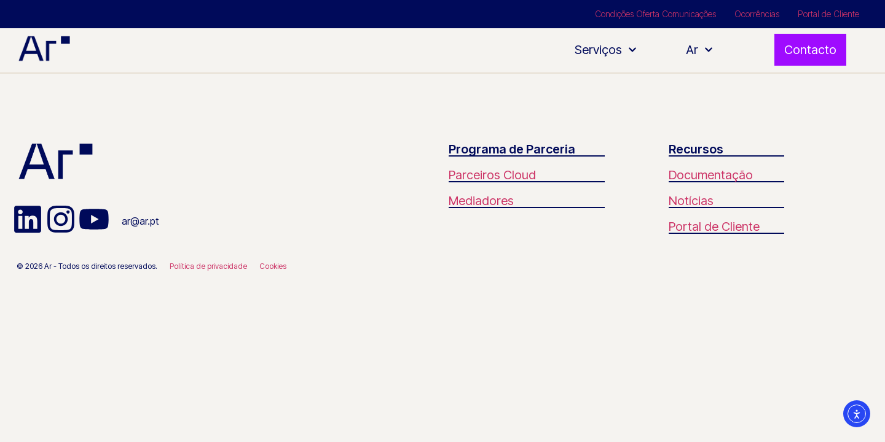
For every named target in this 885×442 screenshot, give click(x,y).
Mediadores (481, 200)
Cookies (272, 266)
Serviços (606, 49)
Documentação (711, 175)
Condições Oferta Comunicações (655, 14)
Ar (699, 49)
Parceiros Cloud (492, 175)
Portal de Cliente (828, 14)
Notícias (691, 200)
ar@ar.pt (140, 221)
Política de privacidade (208, 266)
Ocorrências (756, 14)
